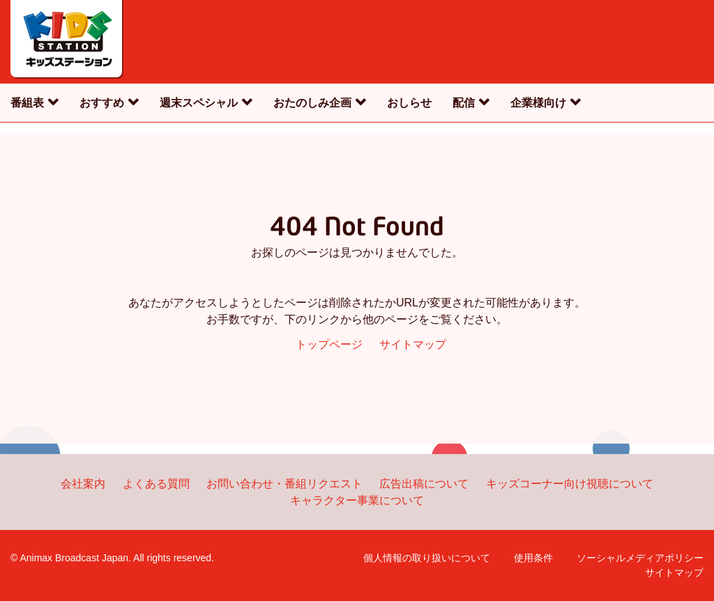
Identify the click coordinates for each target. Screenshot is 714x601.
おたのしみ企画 (312, 103)
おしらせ (409, 103)
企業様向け (538, 103)
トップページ (329, 344)
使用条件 (533, 557)
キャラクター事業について (357, 500)
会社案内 (83, 484)
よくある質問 (156, 484)
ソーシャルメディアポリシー (640, 557)
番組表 (27, 103)
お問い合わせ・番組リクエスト (284, 484)
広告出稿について (424, 484)
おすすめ (101, 103)
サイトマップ (412, 344)
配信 (464, 103)
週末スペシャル (199, 103)
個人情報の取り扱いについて (426, 557)
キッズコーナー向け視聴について (569, 484)
